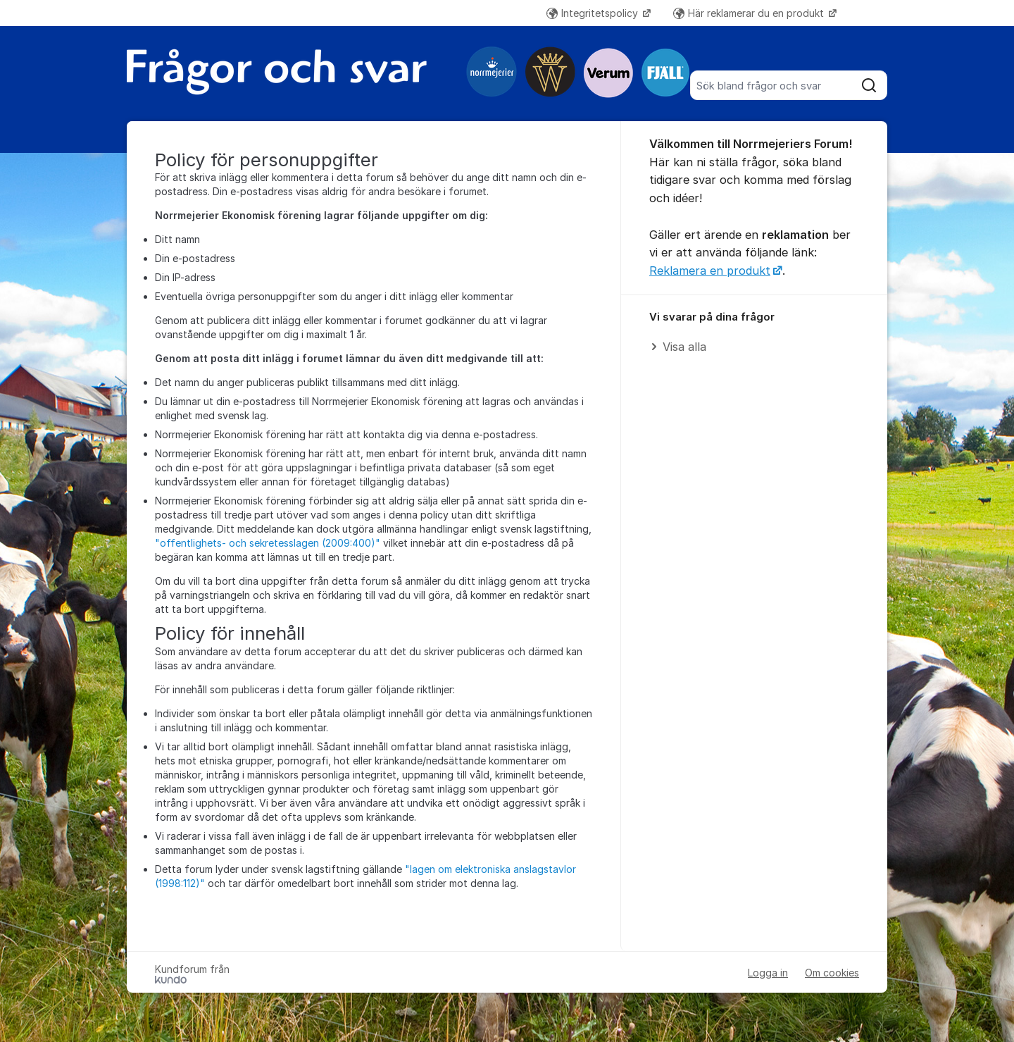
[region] (754, 332)
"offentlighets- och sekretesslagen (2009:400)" (267, 543)
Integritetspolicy (593, 13)
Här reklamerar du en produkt (750, 13)
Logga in (768, 973)
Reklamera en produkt (709, 270)
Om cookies (832, 973)
